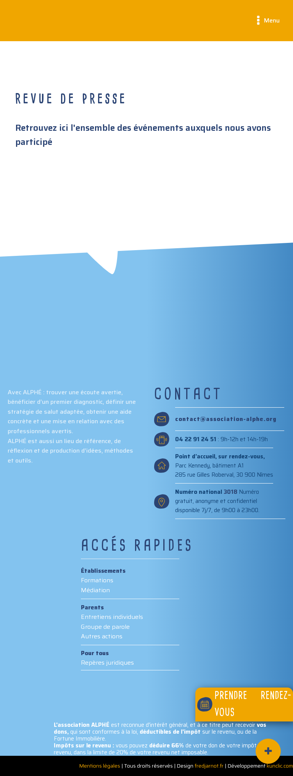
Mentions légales (99, 766)
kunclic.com (280, 766)
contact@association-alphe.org (226, 419)
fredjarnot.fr (209, 766)
